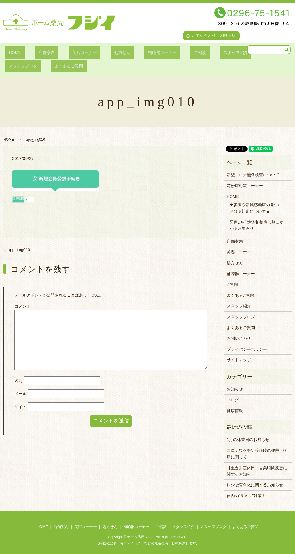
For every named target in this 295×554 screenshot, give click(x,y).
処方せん (105, 52)
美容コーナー (71, 52)
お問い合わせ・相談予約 (214, 35)
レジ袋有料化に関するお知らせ (255, 484)
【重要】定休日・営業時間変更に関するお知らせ (257, 470)
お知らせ (235, 389)
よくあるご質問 (21, 65)
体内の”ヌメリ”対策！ (246, 495)
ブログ (233, 399)
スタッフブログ (244, 52)
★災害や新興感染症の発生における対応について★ (256, 207)
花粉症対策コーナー (245, 185)
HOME (12, 52)
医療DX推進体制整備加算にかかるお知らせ (256, 225)
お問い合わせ (239, 338)
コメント (22, 306)
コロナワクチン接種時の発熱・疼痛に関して (257, 453)
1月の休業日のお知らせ (248, 439)
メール (20, 393)
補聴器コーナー (140, 52)
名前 (18, 380)
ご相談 (173, 52)
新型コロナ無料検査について (253, 174)
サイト (20, 406)
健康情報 (235, 410)
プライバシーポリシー (247, 349)
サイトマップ (239, 360)
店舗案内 (38, 52)
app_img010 (19, 249)
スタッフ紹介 (204, 52)
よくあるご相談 (241, 295)
